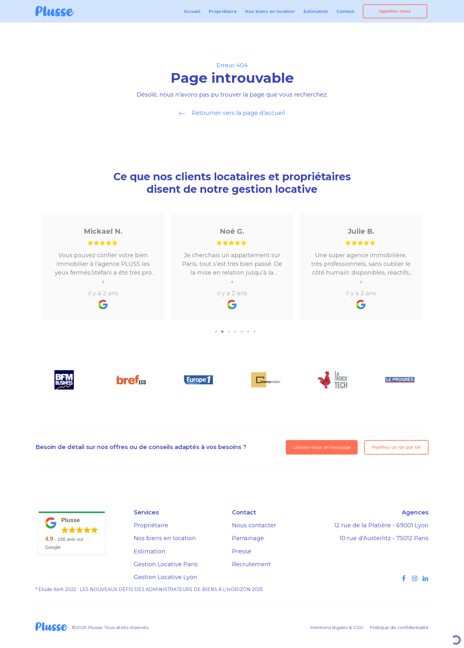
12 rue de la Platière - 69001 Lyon (381, 525)
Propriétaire (223, 11)
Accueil (192, 11)
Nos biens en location (270, 11)
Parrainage (248, 538)
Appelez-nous (395, 11)
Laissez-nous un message (322, 447)
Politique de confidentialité (399, 627)
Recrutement (251, 564)
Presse (241, 551)
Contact (345, 11)
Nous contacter (254, 525)
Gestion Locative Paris (166, 564)
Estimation (316, 11)
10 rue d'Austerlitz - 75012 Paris (384, 538)
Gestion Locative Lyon (165, 577)
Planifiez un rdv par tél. (396, 447)
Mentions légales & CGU (336, 627)
